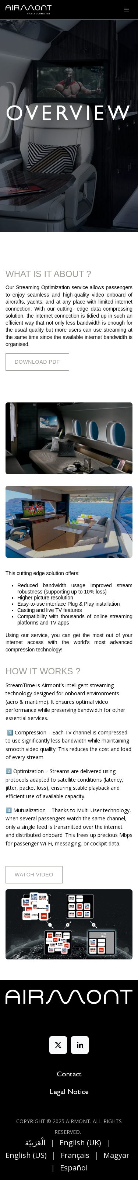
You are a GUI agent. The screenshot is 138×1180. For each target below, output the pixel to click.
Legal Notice (69, 1092)
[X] (58, 1045)
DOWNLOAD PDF (37, 362)
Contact (69, 1075)
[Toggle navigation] (126, 10)
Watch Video (34, 875)
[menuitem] (35, 1142)
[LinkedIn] (80, 1045)
